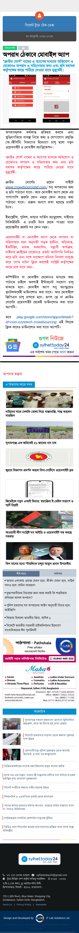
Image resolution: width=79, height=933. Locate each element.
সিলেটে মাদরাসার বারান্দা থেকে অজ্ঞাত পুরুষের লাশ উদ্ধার (48, 737)
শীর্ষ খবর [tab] (21, 573)
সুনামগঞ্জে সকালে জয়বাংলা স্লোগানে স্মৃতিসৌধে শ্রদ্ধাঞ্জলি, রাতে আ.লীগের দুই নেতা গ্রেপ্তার (48, 721)
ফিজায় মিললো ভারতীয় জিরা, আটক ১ (28, 618)
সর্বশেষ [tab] (58, 573)
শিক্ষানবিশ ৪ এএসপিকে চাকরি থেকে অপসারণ (28, 796)
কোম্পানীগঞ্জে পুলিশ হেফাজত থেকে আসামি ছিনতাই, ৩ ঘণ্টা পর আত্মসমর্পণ (46, 752)
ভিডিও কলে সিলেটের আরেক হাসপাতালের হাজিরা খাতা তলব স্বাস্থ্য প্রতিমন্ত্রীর (38, 828)
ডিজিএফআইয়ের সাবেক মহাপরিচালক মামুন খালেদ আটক (34, 766)
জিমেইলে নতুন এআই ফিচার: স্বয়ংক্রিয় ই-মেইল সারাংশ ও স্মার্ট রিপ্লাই (39, 503)
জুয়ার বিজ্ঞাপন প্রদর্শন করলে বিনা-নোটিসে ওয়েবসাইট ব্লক (39, 470)
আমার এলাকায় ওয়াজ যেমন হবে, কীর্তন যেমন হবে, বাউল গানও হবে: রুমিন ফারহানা (39, 583)
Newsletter (41, 904)
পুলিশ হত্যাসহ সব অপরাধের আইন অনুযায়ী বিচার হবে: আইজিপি (38, 607)
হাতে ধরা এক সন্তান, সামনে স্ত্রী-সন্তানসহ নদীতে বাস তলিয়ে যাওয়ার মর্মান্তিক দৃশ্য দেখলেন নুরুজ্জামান (39, 776)
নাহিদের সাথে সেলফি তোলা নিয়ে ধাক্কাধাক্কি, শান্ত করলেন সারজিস (39, 414)
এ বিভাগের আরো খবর (19, 384)
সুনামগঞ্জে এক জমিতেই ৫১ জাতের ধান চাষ (31, 443)
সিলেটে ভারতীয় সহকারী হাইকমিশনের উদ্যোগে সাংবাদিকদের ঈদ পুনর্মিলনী (33, 627)
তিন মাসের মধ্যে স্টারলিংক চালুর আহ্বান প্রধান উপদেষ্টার (38, 564)
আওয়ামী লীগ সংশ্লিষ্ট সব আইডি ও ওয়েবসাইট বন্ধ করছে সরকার (39, 534)
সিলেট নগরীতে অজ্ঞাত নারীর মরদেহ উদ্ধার (26, 787)
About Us (8, 904)
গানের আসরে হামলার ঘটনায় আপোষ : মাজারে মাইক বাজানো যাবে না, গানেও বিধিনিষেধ (38, 807)
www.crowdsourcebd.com (26, 187)
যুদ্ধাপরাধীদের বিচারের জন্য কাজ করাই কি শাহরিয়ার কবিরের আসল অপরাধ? (36, 595)
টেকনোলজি (10, 48)
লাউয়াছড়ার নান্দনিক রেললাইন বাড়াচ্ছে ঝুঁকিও (28, 818)
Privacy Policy (24, 904)
